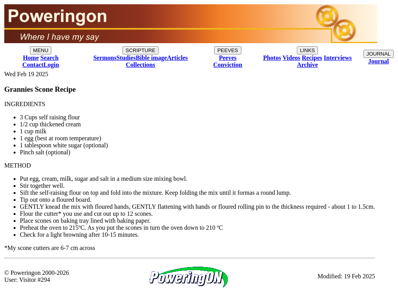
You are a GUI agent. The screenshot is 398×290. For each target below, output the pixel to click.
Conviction (228, 64)
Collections (140, 64)
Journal (378, 61)
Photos (272, 57)
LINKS (307, 50)
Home (31, 57)
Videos (291, 57)
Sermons (105, 57)
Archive (307, 64)
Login (51, 64)
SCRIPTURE (140, 50)
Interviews (338, 57)
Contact (33, 64)
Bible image (151, 57)
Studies (126, 57)
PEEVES (227, 50)
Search (49, 57)
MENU (40, 50)
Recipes (312, 57)
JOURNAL (379, 54)
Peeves (227, 57)
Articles (177, 57)
